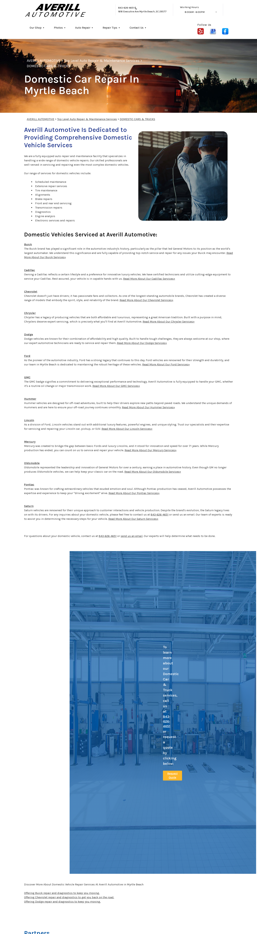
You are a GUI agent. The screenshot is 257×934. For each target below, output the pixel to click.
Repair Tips (110, 27)
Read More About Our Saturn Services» (133, 519)
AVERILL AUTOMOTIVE (44, 61)
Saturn (29, 506)
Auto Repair (82, 27)
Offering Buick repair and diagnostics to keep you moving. (62, 893)
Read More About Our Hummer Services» (148, 407)
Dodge (28, 334)
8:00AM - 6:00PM (195, 12)
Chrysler (30, 313)
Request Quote (172, 775)
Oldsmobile (32, 463)
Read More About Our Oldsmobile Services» (152, 471)
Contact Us (136, 27)
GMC (27, 377)
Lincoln (29, 420)
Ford (27, 356)
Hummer (30, 398)
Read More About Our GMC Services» (116, 386)
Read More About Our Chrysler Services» (169, 321)
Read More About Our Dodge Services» (142, 343)
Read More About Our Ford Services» (166, 364)
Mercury (30, 441)
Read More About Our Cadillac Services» (149, 278)
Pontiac (29, 484)
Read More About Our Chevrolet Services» (146, 300)
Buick (28, 244)
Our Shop (36, 27)
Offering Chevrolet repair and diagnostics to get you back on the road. (69, 897)
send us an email (132, 536)
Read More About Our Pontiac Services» (134, 493)
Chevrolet (30, 291)
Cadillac (29, 270)
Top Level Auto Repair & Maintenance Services (101, 61)
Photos (58, 27)
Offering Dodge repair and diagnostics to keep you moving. (62, 901)
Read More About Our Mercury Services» (151, 450)
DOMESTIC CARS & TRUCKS (48, 66)
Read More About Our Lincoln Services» (127, 428)
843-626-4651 (126, 7)
